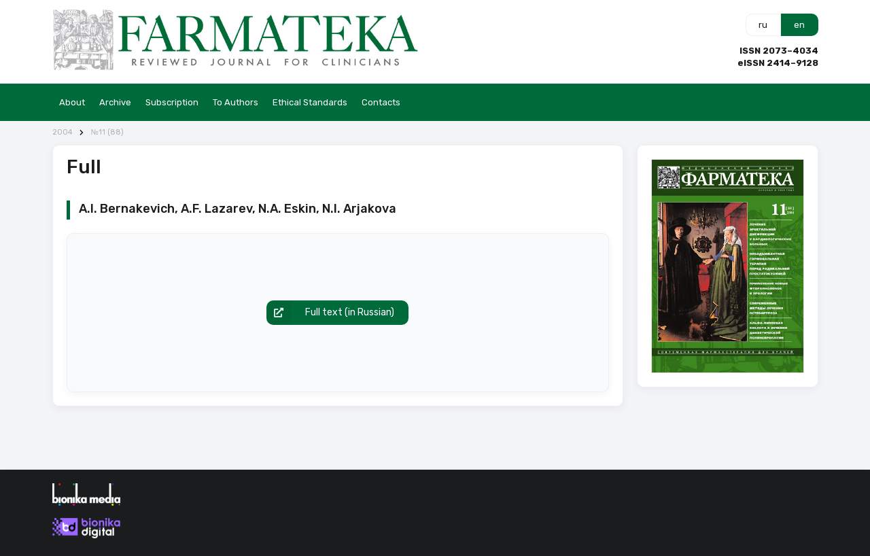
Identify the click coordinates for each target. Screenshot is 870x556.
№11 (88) (106, 132)
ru (763, 25)
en (799, 25)
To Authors (235, 102)
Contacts (381, 102)
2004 (62, 132)
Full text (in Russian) (330, 312)
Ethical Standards (310, 102)
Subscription (171, 102)
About (72, 102)
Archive (115, 102)
